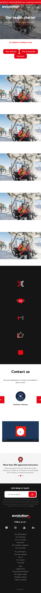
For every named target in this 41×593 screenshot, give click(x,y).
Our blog (20, 562)
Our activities (20, 537)
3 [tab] (23, 476)
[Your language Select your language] (30, 7)
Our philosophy (20, 552)
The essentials (28, 51)
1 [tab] (18, 476)
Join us (20, 557)
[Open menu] (38, 7)
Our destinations (20, 534)
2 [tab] (20, 476)
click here (31, 506)
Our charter (11, 51)
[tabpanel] (20, 465)
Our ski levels (20, 548)
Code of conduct (20, 580)
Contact (20, 56)
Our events (20, 560)
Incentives (20, 542)
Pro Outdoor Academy (20, 545)
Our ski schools (20, 540)
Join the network (20, 554)
